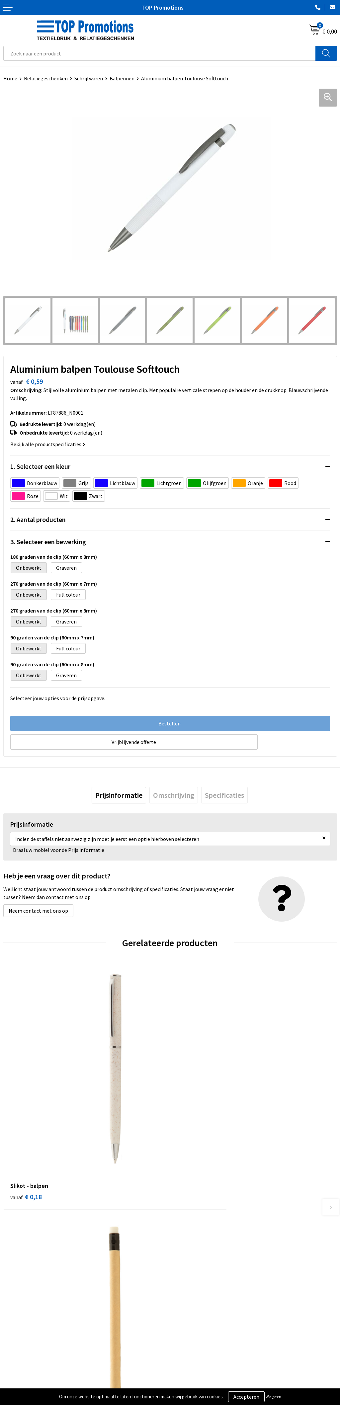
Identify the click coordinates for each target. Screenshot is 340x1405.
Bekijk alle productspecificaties (47, 444)
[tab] (119, 795)
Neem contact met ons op (38, 910)
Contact (182, 1268)
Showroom (185, 1373)
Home (10, 78)
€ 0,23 (193, 1140)
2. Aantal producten (38, 519)
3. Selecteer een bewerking (48, 541)
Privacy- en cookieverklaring (35, 1384)
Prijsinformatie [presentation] (118, 795)
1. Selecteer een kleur (40, 466)
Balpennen (122, 78)
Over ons (183, 1258)
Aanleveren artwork (195, 1384)
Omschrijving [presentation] (173, 795)
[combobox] (159, 53)
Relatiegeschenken (46, 78)
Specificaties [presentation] (224, 795)
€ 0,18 (26, 1140)
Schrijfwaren (88, 78)
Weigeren (273, 1396)
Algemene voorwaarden (30, 1373)
